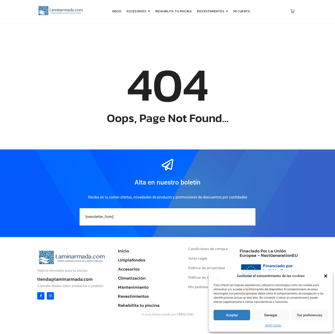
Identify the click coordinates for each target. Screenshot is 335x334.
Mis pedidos (198, 287)
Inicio (123, 251)
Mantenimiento (133, 287)
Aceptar (232, 315)
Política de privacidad (206, 268)
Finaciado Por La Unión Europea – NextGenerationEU (269, 253)
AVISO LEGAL (273, 325)
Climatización (132, 278)
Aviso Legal (197, 258)
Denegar (270, 315)
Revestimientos (133, 296)
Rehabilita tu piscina (139, 305)
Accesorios (129, 269)
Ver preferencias (309, 315)
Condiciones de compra (208, 248)
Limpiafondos (131, 260)
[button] (325, 276)
